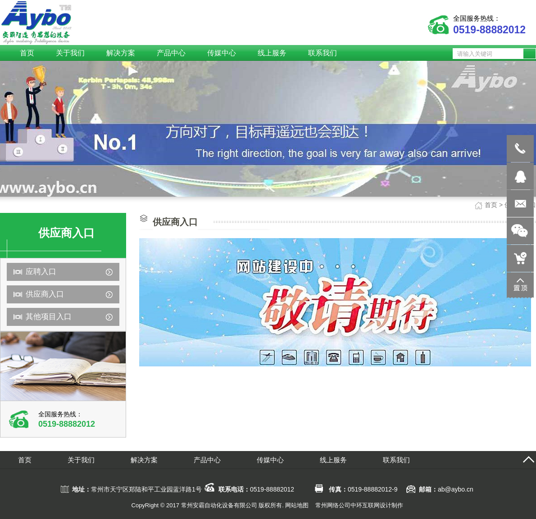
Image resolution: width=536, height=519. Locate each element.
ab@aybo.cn (455, 489)
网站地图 (297, 505)
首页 (491, 204)
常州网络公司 (332, 505)
